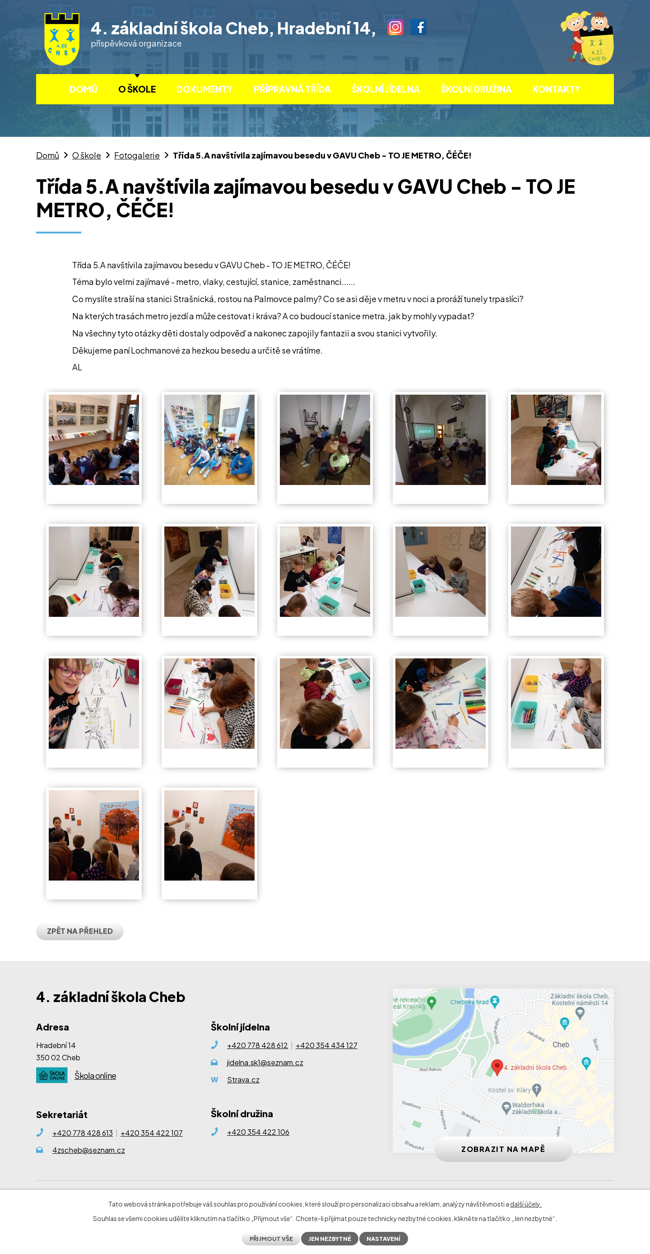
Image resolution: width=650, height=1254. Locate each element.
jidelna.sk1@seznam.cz (265, 1062)
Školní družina (476, 89)
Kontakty (556, 89)
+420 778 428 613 (82, 1132)
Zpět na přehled (80, 931)
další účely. (526, 1204)
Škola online (95, 1075)
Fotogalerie (137, 155)
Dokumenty (204, 89)
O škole (137, 89)
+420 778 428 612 (257, 1045)
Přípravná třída (292, 89)
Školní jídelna (386, 89)
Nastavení (383, 1238)
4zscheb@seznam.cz (88, 1150)
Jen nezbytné (329, 1238)
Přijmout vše (271, 1238)
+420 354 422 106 (258, 1132)
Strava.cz (243, 1079)
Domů (84, 89)
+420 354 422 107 (152, 1132)
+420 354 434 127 (327, 1045)
